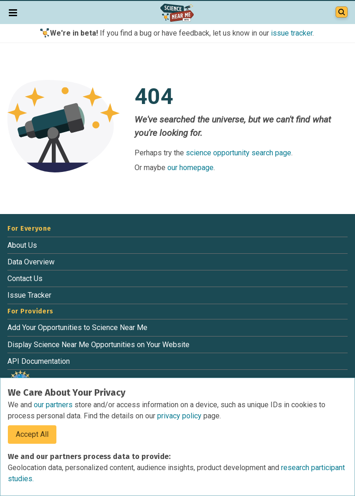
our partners (54, 404)
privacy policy (180, 415)
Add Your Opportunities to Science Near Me (77, 327)
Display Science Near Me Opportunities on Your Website (98, 344)
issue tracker (291, 33)
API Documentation (38, 361)
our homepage (190, 167)
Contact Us (25, 278)
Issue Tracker (29, 295)
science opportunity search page (238, 152)
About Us (22, 245)
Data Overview (31, 261)
